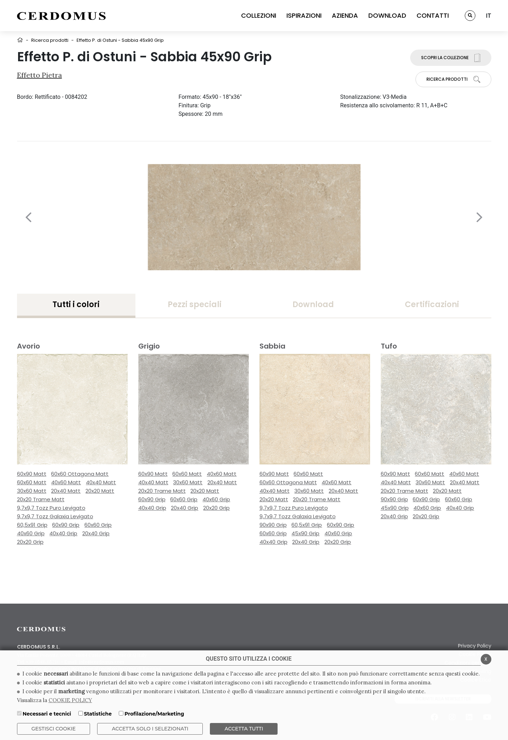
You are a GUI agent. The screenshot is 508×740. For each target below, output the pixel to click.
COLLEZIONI (258, 15)
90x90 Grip (273, 525)
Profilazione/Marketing (154, 714)
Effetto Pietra (39, 74)
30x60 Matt (31, 491)
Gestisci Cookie (54, 728)
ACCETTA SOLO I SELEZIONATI (150, 728)
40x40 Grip (63, 533)
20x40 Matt (65, 491)
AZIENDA (345, 15)
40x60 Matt (66, 482)
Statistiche (98, 714)
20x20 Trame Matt (41, 499)
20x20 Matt (99, 491)
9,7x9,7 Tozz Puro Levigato (51, 508)
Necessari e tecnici (47, 714)
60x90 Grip (65, 525)
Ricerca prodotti (49, 40)
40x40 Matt (101, 482)
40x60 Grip (31, 533)
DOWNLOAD (387, 15)
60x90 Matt (31, 474)
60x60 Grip (98, 525)
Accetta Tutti (243, 728)
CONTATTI (433, 15)
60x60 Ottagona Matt (79, 474)
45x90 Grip (305, 533)
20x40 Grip (96, 533)
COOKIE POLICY (70, 700)
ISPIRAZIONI (304, 15)
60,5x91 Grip (32, 525)
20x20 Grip (30, 542)
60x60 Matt (31, 482)
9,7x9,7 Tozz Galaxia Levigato (55, 516)
